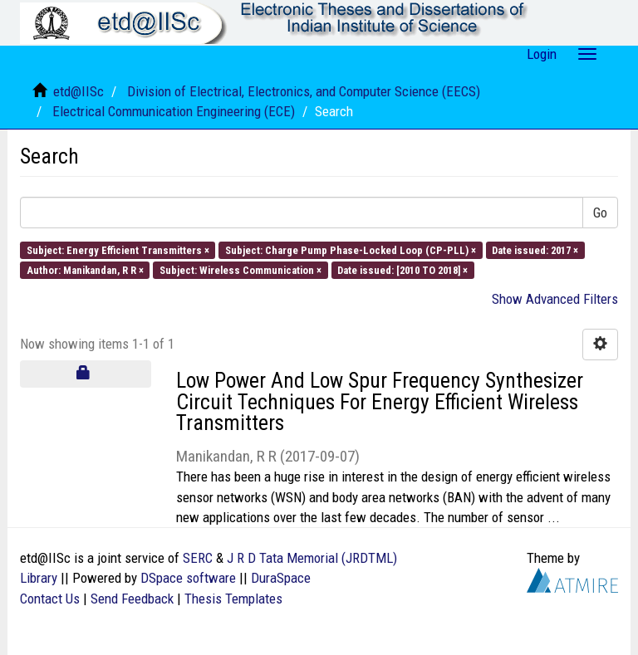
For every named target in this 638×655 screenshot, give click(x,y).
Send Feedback (132, 598)
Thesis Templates (233, 598)
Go (600, 212)
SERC (198, 558)
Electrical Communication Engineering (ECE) (173, 111)
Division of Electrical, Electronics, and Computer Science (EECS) (303, 91)
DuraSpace (281, 577)
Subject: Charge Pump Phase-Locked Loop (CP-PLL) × (350, 249)
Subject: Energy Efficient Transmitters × (118, 249)
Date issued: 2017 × (535, 249)
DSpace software (188, 577)
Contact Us (50, 598)
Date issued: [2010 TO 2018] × (402, 270)
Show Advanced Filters (555, 299)
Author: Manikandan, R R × (85, 270)
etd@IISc (78, 91)
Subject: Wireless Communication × (240, 270)
